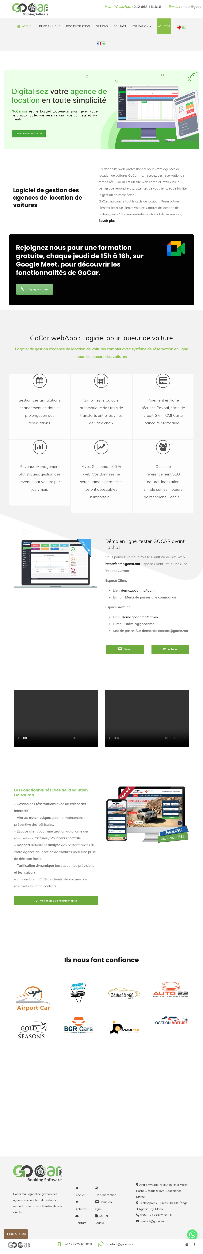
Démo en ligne (49, 26)
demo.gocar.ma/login (138, 590)
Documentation (78, 26)
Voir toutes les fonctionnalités (56, 900)
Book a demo (16, 1234)
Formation (141, 26)
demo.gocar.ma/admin (140, 617)
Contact (120, 26)
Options (102, 26)
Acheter (164, 26)
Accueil (25, 26)
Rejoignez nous (34, 289)
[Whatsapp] (192, 1234)
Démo (125, 649)
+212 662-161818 (146, 6)
